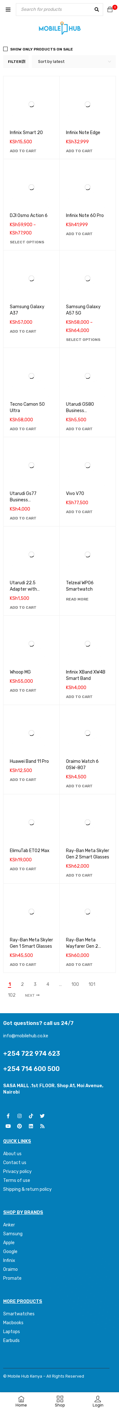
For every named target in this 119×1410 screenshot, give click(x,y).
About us (12, 1153)
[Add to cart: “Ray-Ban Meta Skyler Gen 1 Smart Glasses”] (23, 964)
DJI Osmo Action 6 (29, 215)
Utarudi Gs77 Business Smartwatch (23, 500)
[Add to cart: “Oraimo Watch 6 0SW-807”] (79, 786)
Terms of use (16, 1180)
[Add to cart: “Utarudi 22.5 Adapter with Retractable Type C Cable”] (23, 607)
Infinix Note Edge (83, 132)
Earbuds (11, 1340)
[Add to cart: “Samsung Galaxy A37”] (23, 331)
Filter (14, 61)
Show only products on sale (41, 49)
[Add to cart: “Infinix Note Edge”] (79, 151)
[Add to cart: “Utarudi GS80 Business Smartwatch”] (79, 429)
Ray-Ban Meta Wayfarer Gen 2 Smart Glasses (82, 946)
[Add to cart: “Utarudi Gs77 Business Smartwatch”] (23, 518)
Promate (12, 1278)
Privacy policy (17, 1171)
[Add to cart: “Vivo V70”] (79, 512)
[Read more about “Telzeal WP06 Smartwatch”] (77, 599)
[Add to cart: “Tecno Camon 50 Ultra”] (23, 429)
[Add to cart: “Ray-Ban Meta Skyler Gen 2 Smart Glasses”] (79, 875)
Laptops (11, 1331)
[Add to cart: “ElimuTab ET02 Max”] (23, 869)
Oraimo (10, 1269)
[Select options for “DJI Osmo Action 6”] (27, 242)
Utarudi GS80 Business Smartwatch (80, 411)
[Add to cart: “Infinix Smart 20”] (23, 151)
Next (30, 995)
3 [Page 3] (35, 984)
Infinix (9, 1260)
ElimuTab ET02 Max (30, 850)
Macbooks (13, 1322)
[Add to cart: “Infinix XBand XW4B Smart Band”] (79, 697)
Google (10, 1251)
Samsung (13, 1234)
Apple (9, 1242)
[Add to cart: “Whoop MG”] (23, 690)
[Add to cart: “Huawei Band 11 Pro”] (23, 779)
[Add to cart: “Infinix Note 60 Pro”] (79, 234)
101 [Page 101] (92, 984)
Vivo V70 (75, 493)
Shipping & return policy (27, 1189)
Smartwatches (19, 1314)
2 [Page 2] (22, 984)
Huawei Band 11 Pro (29, 761)
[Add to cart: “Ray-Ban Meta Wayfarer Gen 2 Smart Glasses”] (79, 964)
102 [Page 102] (12, 995)
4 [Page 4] (47, 984)
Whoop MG (20, 672)
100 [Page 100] (75, 984)
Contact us (14, 1162)
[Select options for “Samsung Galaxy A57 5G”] (83, 339)
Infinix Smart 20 (26, 132)
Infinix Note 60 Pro (85, 215)
